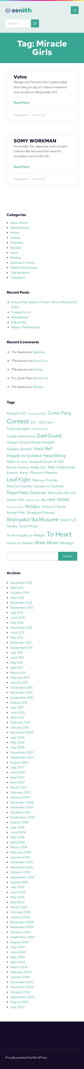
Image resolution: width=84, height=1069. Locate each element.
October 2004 (20, 932)
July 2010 (17, 707)
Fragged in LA (21, 312)
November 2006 (22, 807)
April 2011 (16, 667)
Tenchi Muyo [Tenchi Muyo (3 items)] (28, 526)
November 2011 (20, 643)
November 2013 (21, 603)
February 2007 (20, 792)
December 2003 (21, 982)
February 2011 (19, 678)
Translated (17, 278)
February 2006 (20, 852)
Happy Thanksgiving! (25, 327)
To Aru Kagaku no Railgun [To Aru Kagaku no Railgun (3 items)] (26, 535)
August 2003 (19, 1002)
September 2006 (22, 817)
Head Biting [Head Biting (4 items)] (54, 455)
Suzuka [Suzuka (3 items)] (12, 526)
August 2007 (19, 762)
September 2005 (22, 877)
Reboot (38, 387)
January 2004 (20, 977)
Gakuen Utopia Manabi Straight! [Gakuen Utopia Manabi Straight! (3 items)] (31, 442)
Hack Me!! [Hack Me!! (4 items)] (43, 448)
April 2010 (17, 717)
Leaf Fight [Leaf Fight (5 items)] (18, 479)
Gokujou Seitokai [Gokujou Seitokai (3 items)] (19, 449)
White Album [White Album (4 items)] (46, 543)
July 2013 (16, 613)
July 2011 (16, 653)
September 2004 (22, 937)
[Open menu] (75, 10)
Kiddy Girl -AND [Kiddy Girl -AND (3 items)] (43, 467)
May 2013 (16, 623)
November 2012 (21, 628)
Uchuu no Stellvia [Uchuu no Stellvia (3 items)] (20, 543)
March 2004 (19, 967)
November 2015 (21, 583)
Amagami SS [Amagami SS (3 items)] (16, 413)
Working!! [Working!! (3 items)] (66, 543)
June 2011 (17, 657)
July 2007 (17, 767)
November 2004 (22, 927)
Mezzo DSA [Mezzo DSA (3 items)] (15, 499)
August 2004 (19, 942)
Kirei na (43, 378)
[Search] (35, 23)
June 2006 (18, 832)
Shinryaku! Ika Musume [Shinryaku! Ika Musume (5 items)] (33, 519)
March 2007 (18, 787)
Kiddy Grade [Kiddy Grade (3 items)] (66, 467)
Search (68, 556)
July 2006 (17, 827)
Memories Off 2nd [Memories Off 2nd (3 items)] (61, 492)
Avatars (15, 238)
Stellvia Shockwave (23, 268)
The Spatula (19, 352)
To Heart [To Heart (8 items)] (59, 534)
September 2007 (22, 757)
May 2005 (17, 897)
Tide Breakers (19, 273)
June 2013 (17, 618)
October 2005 (20, 872)
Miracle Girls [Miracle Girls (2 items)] (32, 500)
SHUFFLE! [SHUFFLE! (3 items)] (68, 520)
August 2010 (19, 702)
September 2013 (21, 608)
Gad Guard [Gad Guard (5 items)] (49, 435)
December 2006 (22, 802)
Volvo (20, 77)
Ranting (15, 257)
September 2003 (22, 997)
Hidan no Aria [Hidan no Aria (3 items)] (17, 461)
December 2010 (21, 688)
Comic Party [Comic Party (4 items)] (59, 413)
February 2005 (20, 912)
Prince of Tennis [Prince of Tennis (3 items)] (54, 506)
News (14, 253)
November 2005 (21, 867)
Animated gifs (19, 228)
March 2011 (17, 673)
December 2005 (21, 862)
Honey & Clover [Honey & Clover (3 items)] (40, 461)
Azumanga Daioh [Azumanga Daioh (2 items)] (37, 413)
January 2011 (19, 682)
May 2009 (17, 742)
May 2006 (17, 837)
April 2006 (17, 842)
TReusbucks (19, 361)
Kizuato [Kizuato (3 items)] (12, 472)
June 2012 (17, 632)
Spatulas (39, 352)
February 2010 (20, 722)
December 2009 (22, 732)
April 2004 (17, 962)
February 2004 (20, 972)
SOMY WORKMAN (35, 141)
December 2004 (22, 922)
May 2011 (16, 663)
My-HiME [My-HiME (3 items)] (48, 499)
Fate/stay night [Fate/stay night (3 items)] (18, 428)
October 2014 (19, 593)
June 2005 (18, 892)
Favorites (16, 243)
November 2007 (21, 752)
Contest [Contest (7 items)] (18, 421)
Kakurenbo (18, 322)
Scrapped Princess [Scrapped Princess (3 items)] (41, 512)
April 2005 (17, 902)
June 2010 (17, 713)
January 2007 (20, 797)
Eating (37, 369)
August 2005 (19, 882)
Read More (23, 104)
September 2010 (22, 698)
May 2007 (17, 777)
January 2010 (19, 727)
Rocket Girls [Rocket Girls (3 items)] (16, 512)
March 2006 (19, 847)
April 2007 (17, 782)
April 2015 (17, 588)
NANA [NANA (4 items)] (63, 499)
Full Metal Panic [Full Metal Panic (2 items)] (40, 428)
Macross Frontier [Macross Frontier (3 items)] (45, 480)
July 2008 (17, 747)
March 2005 (18, 907)
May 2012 (16, 638)
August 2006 (19, 822)
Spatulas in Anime (22, 263)
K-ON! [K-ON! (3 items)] (58, 461)
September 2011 (21, 648)
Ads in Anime (19, 223)
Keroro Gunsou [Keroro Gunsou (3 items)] (18, 467)
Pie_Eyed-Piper (22, 378)
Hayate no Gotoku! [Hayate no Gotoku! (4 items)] (24, 455)
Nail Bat (15, 248)
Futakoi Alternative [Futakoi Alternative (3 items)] (21, 436)
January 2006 (20, 857)
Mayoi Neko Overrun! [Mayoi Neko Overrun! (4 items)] (26, 492)
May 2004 (17, 957)
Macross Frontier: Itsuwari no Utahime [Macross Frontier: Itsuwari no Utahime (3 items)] (35, 486)
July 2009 (17, 737)
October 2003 (20, 992)
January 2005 (20, 917)
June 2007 (18, 772)
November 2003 (21, 987)
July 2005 (17, 887)
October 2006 (20, 812)
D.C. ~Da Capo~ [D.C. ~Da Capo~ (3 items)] (42, 422)
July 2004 (17, 947)
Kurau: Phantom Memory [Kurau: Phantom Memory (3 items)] (38, 472)
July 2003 (17, 1007)
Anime (14, 233)
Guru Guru (40, 361)
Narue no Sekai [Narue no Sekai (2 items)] (15, 507)
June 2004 (18, 952)
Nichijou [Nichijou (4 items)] (32, 506)
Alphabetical (19, 317)
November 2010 (21, 692)
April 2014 (17, 598)
